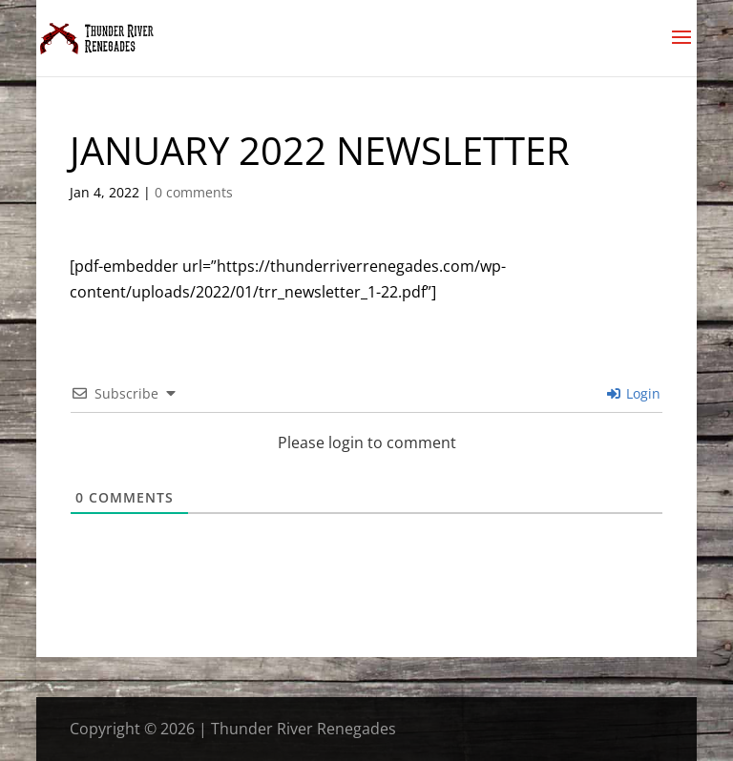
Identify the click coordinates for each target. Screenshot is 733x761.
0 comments (194, 192)
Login (633, 393)
